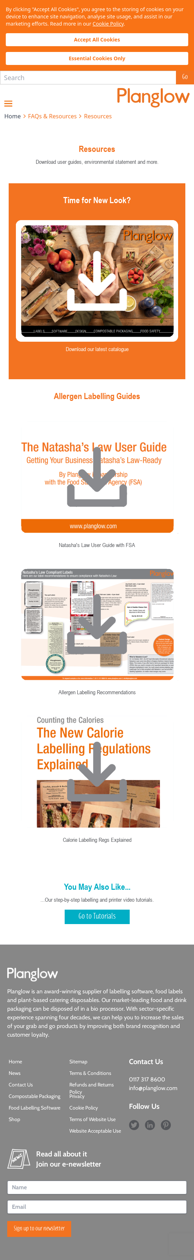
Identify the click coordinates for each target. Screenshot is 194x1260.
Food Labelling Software (34, 1107)
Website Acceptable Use (95, 1131)
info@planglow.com (153, 1088)
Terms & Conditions (90, 1073)
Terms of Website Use (92, 1119)
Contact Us (21, 1084)
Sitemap (78, 1061)
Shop (14, 1119)
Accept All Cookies (97, 39)
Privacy (77, 1096)
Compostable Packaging (34, 1096)
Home (15, 1061)
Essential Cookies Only (97, 58)
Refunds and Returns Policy (91, 1088)
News (15, 1073)
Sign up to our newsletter (39, 1229)
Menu (8, 103)
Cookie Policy (108, 23)
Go (185, 77)
